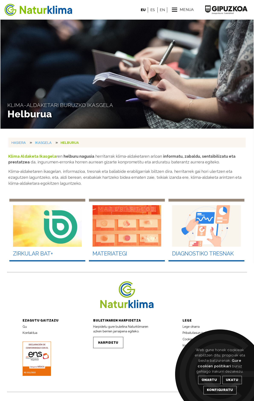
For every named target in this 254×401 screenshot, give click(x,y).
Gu (25, 326)
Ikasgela (43, 143)
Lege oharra (191, 326)
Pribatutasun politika (197, 333)
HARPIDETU (108, 342)
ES (152, 10)
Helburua (70, 143)
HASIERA (19, 143)
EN (162, 10)
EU (143, 10)
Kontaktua (30, 333)
